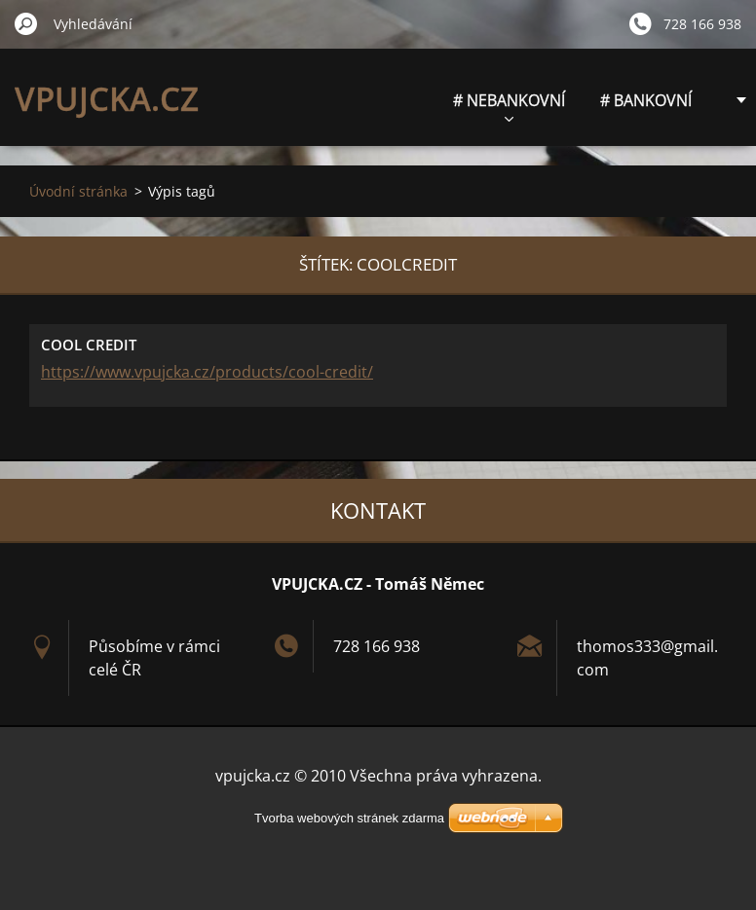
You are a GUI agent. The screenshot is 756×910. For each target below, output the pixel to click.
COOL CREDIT (88, 344)
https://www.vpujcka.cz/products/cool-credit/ (207, 371)
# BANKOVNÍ (646, 100)
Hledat (26, 23)
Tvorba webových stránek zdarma (349, 818)
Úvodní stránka (78, 191)
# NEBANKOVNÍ (509, 106)
